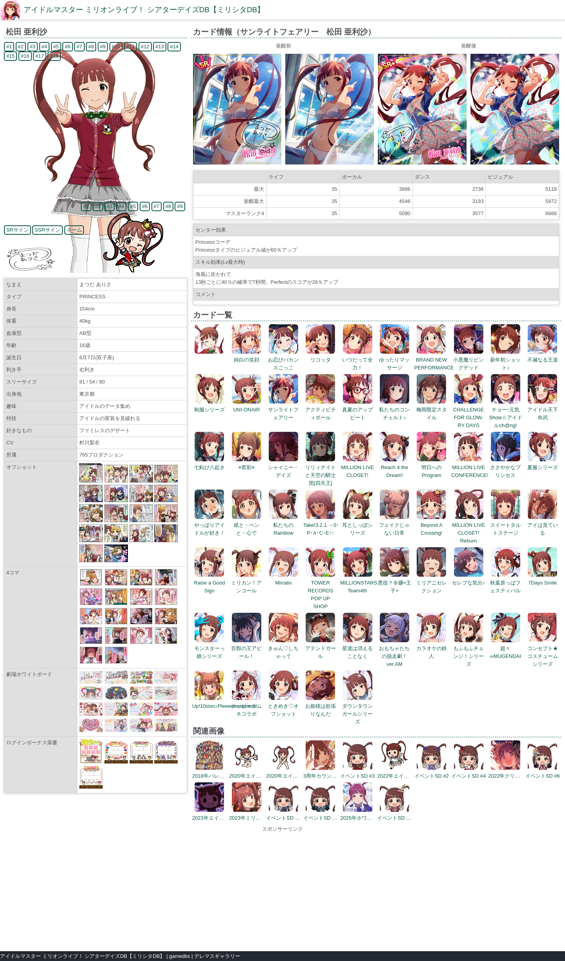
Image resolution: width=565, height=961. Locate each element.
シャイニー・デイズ (283, 467)
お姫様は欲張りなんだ (320, 706)
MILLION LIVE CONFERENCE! (469, 467)
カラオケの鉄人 (431, 648)
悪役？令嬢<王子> (395, 583)
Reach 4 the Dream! (394, 467)
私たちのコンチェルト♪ (394, 409)
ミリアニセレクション (431, 583)
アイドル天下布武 (542, 409)
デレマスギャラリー (217, 956)
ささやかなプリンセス (505, 467)
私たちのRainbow (283, 525)
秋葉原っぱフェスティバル (505, 583)
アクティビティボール (320, 409)
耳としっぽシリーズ (357, 525)
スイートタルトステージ (505, 525)
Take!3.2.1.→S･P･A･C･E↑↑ (321, 525)
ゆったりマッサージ (394, 360)
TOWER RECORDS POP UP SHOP (320, 590)
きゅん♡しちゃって (283, 648)
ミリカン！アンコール (246, 583)
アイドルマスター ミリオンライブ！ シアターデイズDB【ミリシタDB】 (144, 9)
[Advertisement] (282, 888)
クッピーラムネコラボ (246, 706)
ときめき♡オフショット (283, 706)
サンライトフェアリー (283, 409)
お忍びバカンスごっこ (283, 360)
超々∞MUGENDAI (505, 648)
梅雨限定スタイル (431, 409)
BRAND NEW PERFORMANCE (434, 360)
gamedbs (179, 956)
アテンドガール (320, 648)
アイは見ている (542, 525)
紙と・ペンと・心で (246, 525)
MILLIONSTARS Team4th (358, 583)
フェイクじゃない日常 (394, 525)
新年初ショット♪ (505, 360)
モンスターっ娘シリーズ (209, 648)
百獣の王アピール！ (246, 648)
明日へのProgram (431, 467)
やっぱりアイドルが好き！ (209, 525)
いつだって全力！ (357, 360)
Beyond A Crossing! (431, 525)
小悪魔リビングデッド (468, 360)
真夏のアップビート (357, 409)
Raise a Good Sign (209, 583)
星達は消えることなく (357, 648)
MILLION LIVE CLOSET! (357, 467)
